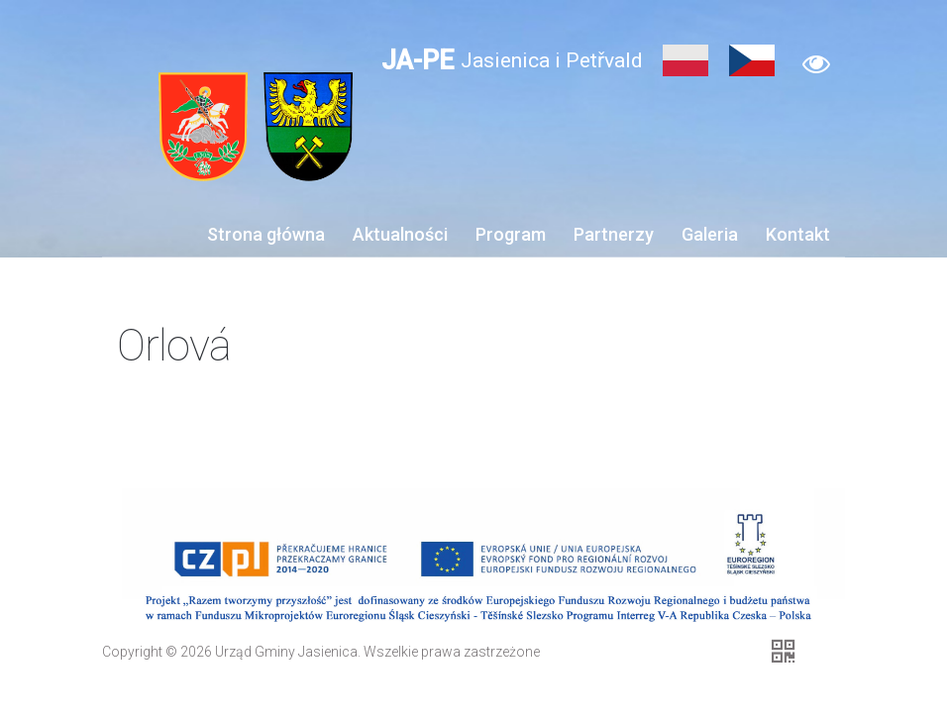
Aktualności (400, 234)
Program (510, 234)
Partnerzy (614, 234)
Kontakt (798, 234)
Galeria (710, 234)
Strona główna (266, 234)
